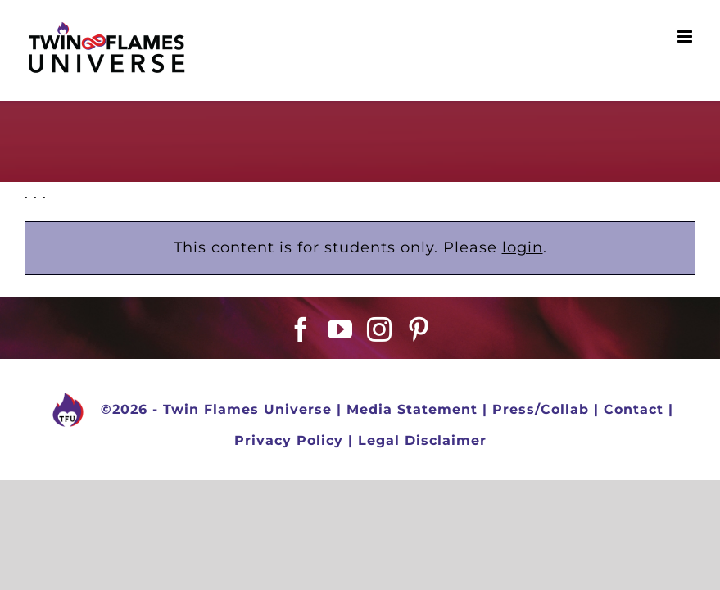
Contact (633, 409)
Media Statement (412, 409)
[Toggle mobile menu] (686, 36)
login (522, 247)
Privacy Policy (288, 440)
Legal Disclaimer (422, 440)
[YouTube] (340, 329)
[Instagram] (379, 329)
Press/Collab (540, 409)
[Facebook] (301, 329)
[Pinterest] (419, 329)
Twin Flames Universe (247, 409)
